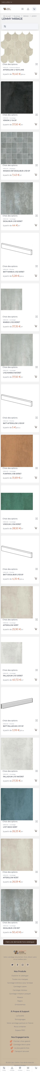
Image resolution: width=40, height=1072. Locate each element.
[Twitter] (12, 965)
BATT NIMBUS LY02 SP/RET (14, 269)
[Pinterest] (28, 965)
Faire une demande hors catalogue (20, 942)
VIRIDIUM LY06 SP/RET (13, 522)
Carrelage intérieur (20, 990)
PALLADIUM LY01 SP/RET (14, 673)
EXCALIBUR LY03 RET (13, 925)
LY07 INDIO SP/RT (12, 824)
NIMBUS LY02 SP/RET (13, 320)
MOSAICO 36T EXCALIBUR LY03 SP (17, 168)
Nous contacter (20, 1027)
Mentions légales (20, 1065)
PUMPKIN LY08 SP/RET (13, 471)
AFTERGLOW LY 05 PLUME (13, 70)
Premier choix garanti (20, 1041)
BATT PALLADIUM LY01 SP (14, 723)
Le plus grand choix (20, 1048)
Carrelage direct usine (20, 1045)
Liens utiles (6, 2)
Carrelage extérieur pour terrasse (20, 983)
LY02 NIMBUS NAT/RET (13, 370)
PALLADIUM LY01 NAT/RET (14, 774)
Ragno (20, 1001)
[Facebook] (17, 965)
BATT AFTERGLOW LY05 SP (14, 421)
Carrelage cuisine (20, 987)
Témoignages (20, 1019)
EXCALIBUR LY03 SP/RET (14, 219)
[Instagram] (23, 965)
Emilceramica (20, 1005)
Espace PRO (20, 1030)
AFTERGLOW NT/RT (12, 875)
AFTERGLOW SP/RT (12, 623)
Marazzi (20, 997)
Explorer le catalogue (20, 976)
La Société (20, 1016)
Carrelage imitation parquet (20, 994)
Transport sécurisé (20, 1051)
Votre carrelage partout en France (20, 1023)
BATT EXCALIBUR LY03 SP (14, 572)
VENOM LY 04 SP (11, 118)
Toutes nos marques (20, 979)
